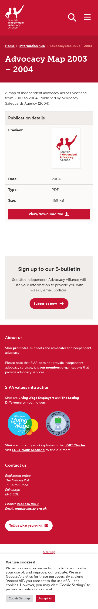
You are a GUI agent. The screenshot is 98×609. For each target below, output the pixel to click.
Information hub (32, 46)
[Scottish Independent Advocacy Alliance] (14, 17)
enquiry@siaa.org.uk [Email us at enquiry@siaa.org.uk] (31, 508)
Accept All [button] (45, 598)
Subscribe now (49, 303)
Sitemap (49, 552)
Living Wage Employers (36, 398)
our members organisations (61, 367)
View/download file (49, 214)
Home (10, 46)
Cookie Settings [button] (19, 598)
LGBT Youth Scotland (28, 450)
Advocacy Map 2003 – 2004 (71, 46)
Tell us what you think (28, 525)
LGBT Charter (74, 445)
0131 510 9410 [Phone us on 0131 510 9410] (28, 504)
